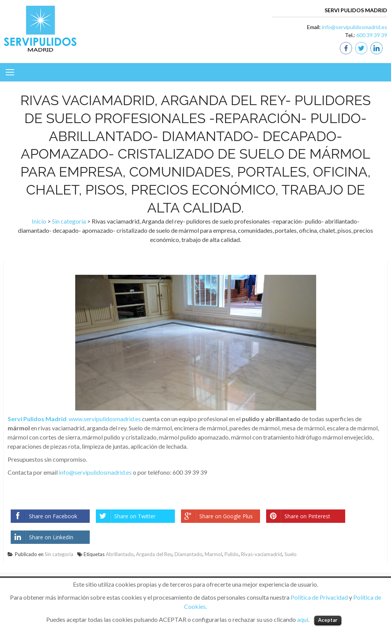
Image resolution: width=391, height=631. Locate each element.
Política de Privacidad (319, 597)
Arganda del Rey (154, 554)
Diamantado (188, 554)
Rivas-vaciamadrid (261, 554)
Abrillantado (120, 554)
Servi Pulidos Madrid (37, 418)
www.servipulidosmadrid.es (105, 418)
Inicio (39, 221)
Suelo (290, 554)
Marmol (213, 554)
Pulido (232, 554)
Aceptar (328, 620)
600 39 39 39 (371, 35)
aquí (302, 619)
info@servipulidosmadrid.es (354, 27)
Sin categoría (69, 221)
